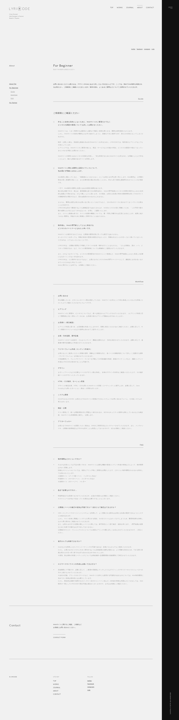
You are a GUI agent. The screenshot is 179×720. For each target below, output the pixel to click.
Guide (13, 91)
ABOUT (140, 7)
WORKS (120, 7)
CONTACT (150, 7)
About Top (12, 84)
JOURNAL (130, 7)
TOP (111, 7)
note (152, 49)
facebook (140, 49)
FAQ (12, 98)
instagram (147, 49)
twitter (133, 49)
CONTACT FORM (59, 637)
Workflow (14, 95)
